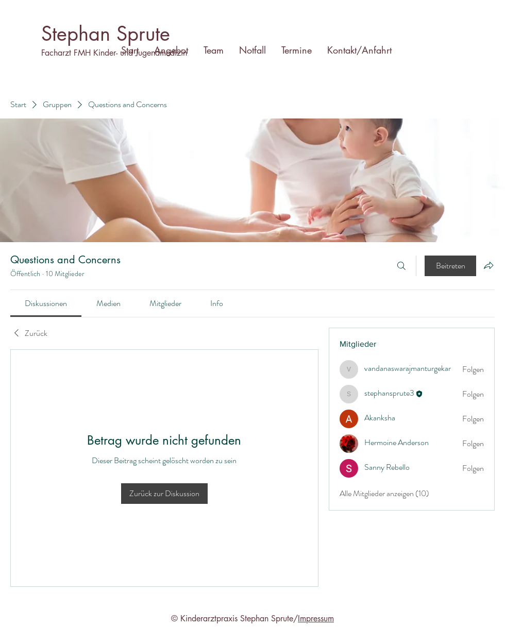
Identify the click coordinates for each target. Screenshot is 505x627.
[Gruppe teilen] (488, 265)
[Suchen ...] (401, 266)
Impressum (316, 618)
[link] (46, 303)
